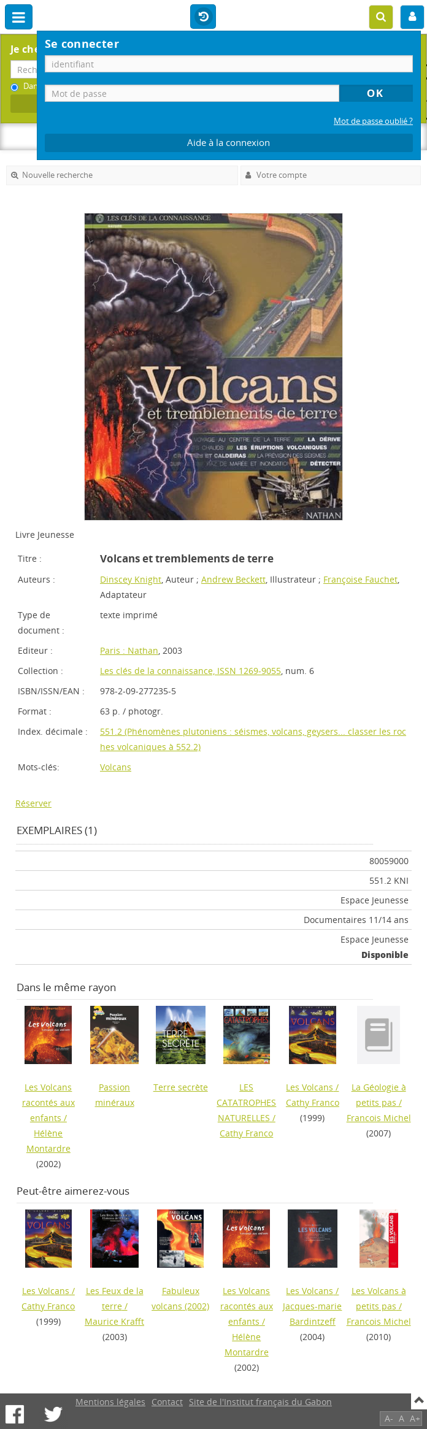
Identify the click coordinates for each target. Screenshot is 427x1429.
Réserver (33, 803)
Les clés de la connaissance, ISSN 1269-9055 (190, 670)
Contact (167, 1402)
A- (389, 1418)
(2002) (180, 1298)
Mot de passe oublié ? (373, 121)
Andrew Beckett (233, 579)
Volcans (115, 767)
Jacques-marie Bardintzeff (312, 1313)
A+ (415, 1418)
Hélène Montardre (48, 1140)
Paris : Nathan (129, 650)
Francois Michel (379, 1118)
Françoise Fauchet (360, 579)
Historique (203, 17)
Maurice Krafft (114, 1321)
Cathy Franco (246, 1133)
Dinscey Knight (130, 579)
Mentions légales (110, 1402)
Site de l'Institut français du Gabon (260, 1402)
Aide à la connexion (228, 142)
